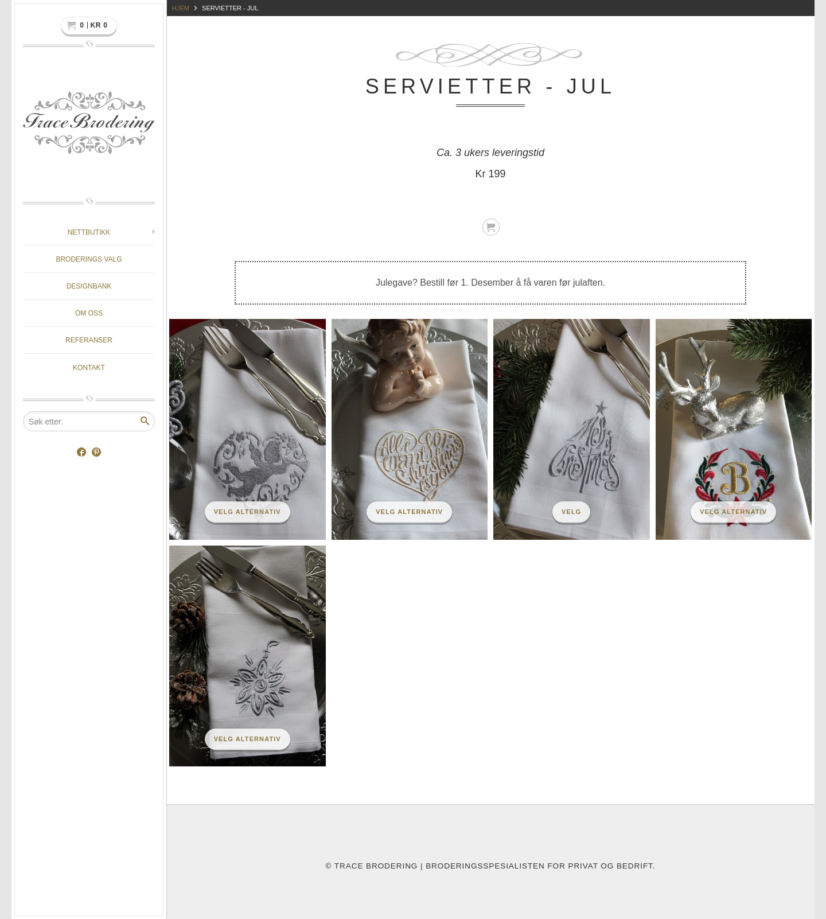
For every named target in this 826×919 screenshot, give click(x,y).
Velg (571, 511)
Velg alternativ (247, 511)
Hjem (180, 8)
